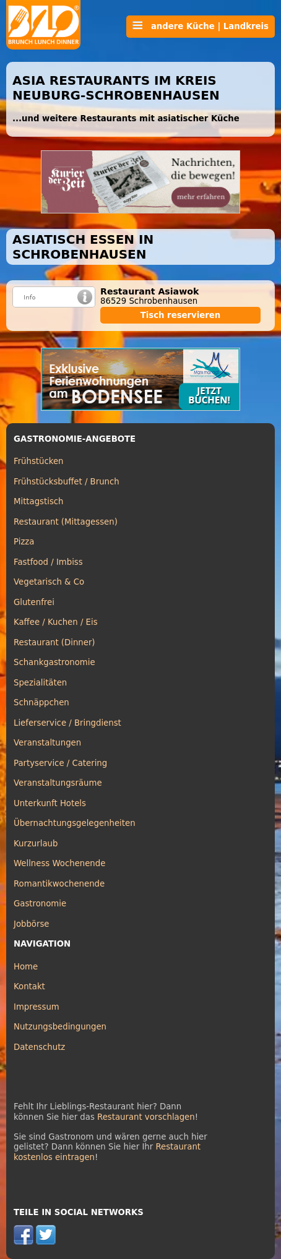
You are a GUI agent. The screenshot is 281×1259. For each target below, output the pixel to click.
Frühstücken (39, 461)
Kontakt (29, 986)
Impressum (36, 1007)
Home (26, 966)
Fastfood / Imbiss (48, 562)
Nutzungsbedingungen (60, 1026)
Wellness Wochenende (59, 863)
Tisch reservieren (180, 315)
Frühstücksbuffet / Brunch (66, 481)
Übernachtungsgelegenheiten (75, 823)
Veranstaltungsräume (58, 783)
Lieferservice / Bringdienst (67, 723)
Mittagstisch (39, 501)
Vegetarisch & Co (49, 582)
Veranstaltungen (47, 742)
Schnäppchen (41, 702)
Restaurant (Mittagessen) (66, 521)
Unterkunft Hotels (50, 803)
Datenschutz (39, 1047)
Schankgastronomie (54, 662)
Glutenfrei (34, 602)
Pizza (24, 541)
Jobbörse (32, 924)
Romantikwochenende (59, 883)
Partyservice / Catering (60, 763)
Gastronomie (40, 903)
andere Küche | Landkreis (200, 26)
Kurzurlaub (36, 843)
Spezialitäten (40, 682)
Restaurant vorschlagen (146, 1117)
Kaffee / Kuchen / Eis (56, 622)
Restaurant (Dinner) (54, 642)
